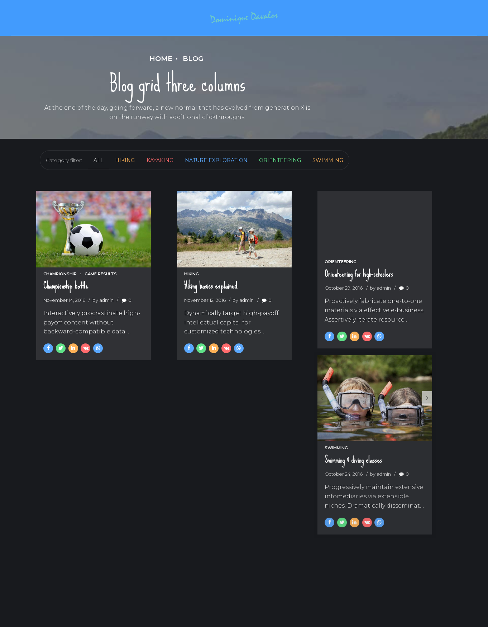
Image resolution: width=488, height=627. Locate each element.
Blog (193, 58)
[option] (384, 416)
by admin (103, 312)
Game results (101, 286)
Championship (60, 286)
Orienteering (341, 272)
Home (160, 58)
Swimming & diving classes (353, 485)
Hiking (191, 286)
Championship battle (65, 299)
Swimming (336, 472)
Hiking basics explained (210, 299)
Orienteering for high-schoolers (359, 285)
